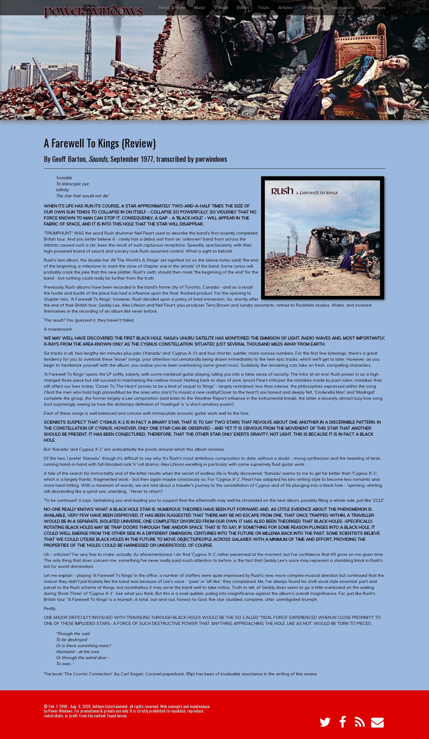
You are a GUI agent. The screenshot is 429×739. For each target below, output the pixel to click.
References (375, 7)
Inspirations (343, 7)
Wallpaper (312, 7)
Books (243, 7)
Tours (263, 7)
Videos (221, 7)
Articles (285, 7)
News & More (172, 7)
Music (199, 7)
